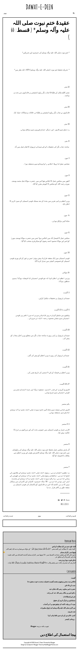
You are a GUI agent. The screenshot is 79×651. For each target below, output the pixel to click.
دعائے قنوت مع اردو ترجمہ (67, 560)
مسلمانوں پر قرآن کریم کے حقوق (64, 600)
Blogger (33, 626)
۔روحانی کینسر (70, 619)
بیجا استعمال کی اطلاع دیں (58, 635)
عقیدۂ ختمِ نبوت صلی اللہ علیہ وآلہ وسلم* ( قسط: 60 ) (40, 29)
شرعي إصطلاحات (69, 597)
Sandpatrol (30, 644)
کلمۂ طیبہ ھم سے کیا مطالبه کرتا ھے (64, 546)
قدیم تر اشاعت (71, 516)
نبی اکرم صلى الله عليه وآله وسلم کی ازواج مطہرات (57, 608)
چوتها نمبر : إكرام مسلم (68, 552)
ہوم (5, 13)
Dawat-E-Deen (39, 7)
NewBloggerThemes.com (51, 644)
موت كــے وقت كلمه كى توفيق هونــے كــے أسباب (59, 604)
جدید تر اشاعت (8, 516)
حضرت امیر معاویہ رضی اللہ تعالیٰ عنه (62, 589)
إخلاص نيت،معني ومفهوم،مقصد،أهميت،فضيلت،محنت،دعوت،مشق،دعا (51, 582)
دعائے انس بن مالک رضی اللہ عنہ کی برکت (61, 593)
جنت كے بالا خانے (70, 585)
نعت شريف (71, 612)
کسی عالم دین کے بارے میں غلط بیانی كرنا (61, 615)
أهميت (73, 578)
